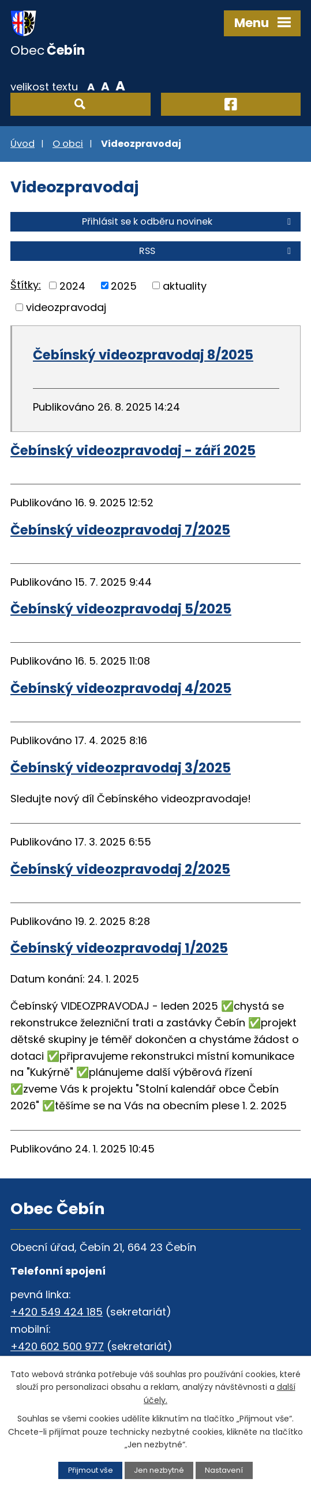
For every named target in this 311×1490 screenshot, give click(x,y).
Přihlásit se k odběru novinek (188, 221)
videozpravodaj (66, 307)
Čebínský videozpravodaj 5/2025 (120, 609)
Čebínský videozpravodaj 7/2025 (120, 530)
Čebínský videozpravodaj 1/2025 (119, 948)
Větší (120, 86)
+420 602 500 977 (57, 1346)
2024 (72, 285)
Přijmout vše (90, 1470)
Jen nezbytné (159, 1470)
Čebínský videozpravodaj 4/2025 (120, 688)
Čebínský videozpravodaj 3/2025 (120, 768)
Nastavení (224, 1470)
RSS (217, 250)
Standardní (105, 86)
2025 (124, 285)
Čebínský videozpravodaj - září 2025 (133, 450)
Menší (91, 86)
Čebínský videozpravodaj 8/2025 (143, 355)
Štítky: (25, 285)
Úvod (22, 143)
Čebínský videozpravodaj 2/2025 (120, 869)
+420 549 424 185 (56, 1312)
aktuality (185, 285)
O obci (68, 143)
